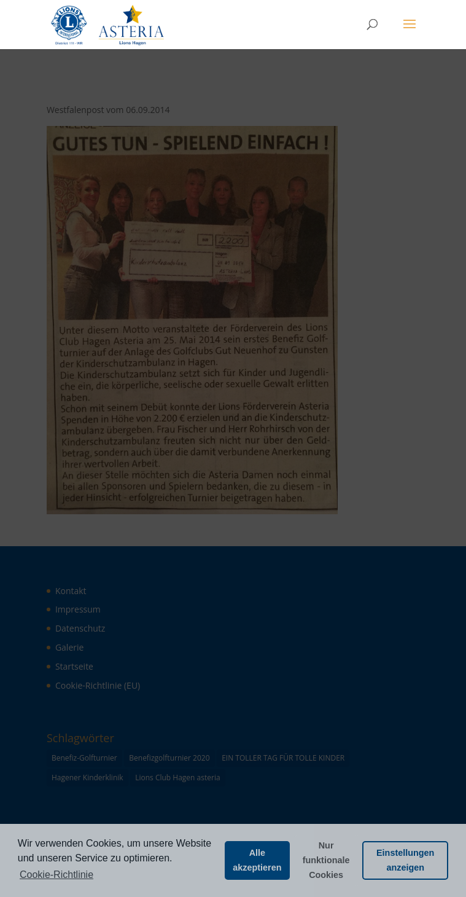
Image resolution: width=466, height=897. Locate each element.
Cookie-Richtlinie (56, 874)
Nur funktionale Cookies (326, 860)
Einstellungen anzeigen (405, 860)
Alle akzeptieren (257, 860)
